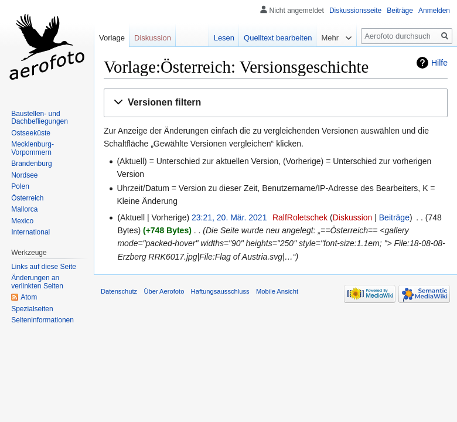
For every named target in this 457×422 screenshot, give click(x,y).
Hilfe (439, 62)
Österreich (27, 198)
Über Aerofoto (164, 291)
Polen (20, 186)
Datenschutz (119, 291)
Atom (29, 297)
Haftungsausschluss (220, 291)
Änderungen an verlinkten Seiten (37, 282)
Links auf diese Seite (43, 267)
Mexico (22, 221)
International (30, 232)
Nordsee (24, 175)
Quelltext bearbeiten (278, 37)
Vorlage (112, 37)
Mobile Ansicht (277, 291)
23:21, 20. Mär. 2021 (229, 217)
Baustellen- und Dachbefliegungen (39, 118)
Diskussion (353, 217)
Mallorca (24, 209)
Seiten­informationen (42, 320)
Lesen (224, 37)
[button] (276, 102)
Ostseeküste (30, 133)
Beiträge (394, 217)
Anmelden (434, 10)
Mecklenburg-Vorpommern (32, 148)
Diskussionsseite (355, 10)
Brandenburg (31, 163)
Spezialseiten (32, 309)
